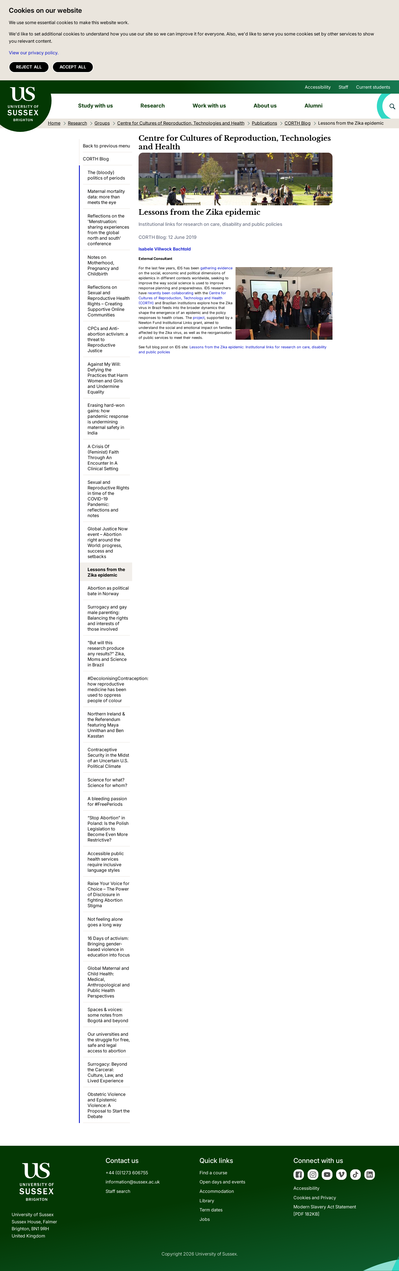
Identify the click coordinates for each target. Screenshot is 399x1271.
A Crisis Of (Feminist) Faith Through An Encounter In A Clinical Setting (103, 457)
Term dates (211, 1210)
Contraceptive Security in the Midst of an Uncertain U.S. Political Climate (108, 758)
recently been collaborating (170, 293)
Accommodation (217, 1191)
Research (152, 105)
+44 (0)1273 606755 (127, 1172)
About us (265, 105)
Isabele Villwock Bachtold (165, 249)
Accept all (73, 67)
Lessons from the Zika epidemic (106, 572)
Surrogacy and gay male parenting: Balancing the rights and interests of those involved (108, 618)
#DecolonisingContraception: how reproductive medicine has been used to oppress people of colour (109, 689)
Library (207, 1200)
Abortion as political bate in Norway (108, 590)
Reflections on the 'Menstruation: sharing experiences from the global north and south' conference (108, 229)
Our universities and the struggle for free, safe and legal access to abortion (109, 1042)
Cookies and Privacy (314, 1197)
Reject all (29, 67)
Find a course (213, 1172)
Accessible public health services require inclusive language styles (106, 862)
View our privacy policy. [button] (33, 52)
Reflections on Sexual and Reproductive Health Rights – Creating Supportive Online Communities (109, 301)
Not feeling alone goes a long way (105, 921)
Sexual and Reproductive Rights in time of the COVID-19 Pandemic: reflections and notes (108, 498)
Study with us (95, 105)
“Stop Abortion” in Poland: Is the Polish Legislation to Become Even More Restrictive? (108, 829)
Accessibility (318, 87)
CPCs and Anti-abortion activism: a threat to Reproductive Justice (108, 339)
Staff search (118, 1191)
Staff (343, 87)
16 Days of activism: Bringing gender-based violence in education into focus (109, 946)
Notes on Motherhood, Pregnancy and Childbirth (103, 265)
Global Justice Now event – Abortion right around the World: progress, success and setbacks (108, 542)
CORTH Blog (96, 159)
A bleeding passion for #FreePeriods (107, 801)
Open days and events (222, 1182)
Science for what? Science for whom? (107, 782)
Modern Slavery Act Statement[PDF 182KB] (324, 1210)
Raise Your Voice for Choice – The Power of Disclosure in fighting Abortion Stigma (108, 894)
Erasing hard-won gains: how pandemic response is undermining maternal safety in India (108, 419)
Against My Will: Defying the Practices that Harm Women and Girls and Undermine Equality (108, 378)
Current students (373, 87)
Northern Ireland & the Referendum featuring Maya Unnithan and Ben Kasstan (106, 725)
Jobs (205, 1219)
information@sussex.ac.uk (133, 1182)
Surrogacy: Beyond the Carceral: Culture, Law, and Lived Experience (107, 1072)
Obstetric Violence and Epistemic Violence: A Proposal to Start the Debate (109, 1105)
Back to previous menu (106, 146)
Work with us (209, 105)
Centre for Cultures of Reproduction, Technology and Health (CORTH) (182, 298)
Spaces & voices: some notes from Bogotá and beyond (108, 1015)
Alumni (314, 105)
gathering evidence (216, 268)
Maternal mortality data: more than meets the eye (106, 196)
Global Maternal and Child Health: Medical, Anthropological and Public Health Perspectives (109, 982)
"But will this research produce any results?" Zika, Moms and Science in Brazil (107, 654)
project (198, 318)
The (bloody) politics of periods (106, 175)
